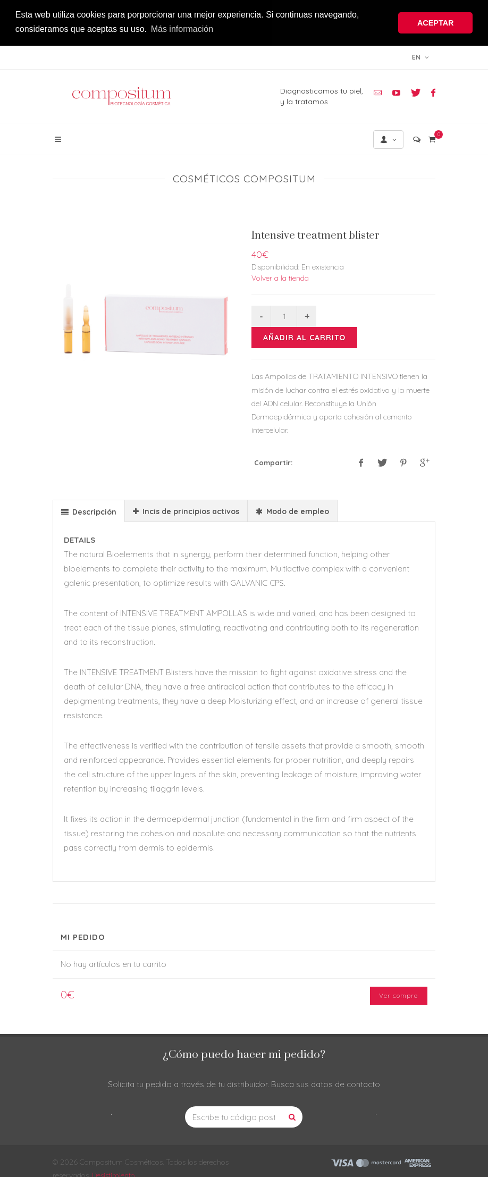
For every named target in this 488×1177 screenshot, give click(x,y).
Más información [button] (182, 28)
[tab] (89, 509)
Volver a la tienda (280, 277)
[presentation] (88, 510)
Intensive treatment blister (315, 234)
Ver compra (398, 994)
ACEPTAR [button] (435, 23)
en (420, 56)
